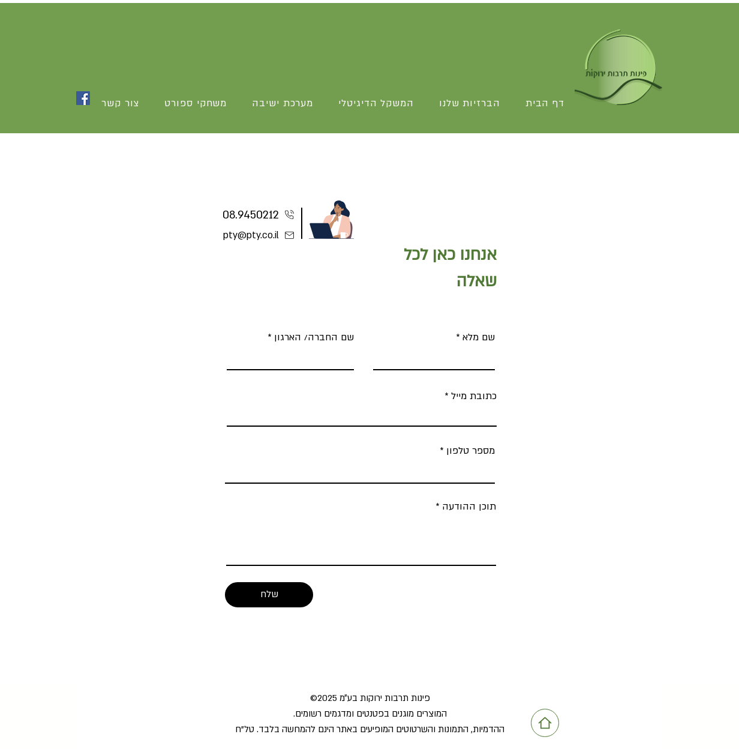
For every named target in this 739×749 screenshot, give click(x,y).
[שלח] (269, 594)
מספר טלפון (470, 450)
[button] (195, 103)
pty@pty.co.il (251, 235)
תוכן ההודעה (469, 506)
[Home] (545, 723)
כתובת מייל (474, 396)
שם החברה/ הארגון (314, 337)
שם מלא (478, 337)
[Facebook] (83, 98)
